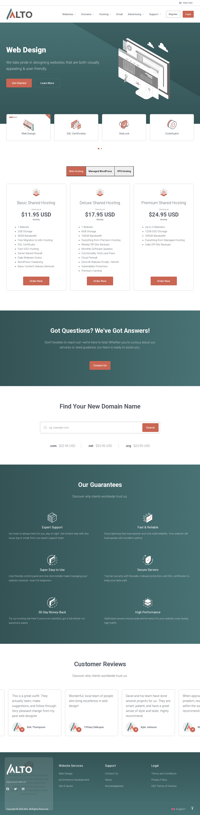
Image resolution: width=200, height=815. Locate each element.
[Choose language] (178, 809)
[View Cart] (186, 3)
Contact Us (100, 365)
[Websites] (69, 14)
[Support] (155, 14)
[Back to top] (192, 808)
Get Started (19, 83)
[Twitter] (15, 789)
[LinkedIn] (23, 789)
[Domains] (88, 14)
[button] (98, 148)
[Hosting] (105, 14)
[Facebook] (8, 789)
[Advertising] (136, 14)
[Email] (119, 14)
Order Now (36, 281)
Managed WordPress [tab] (100, 171)
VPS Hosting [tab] (124, 171)
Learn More (47, 83)
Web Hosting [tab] (76, 171)
